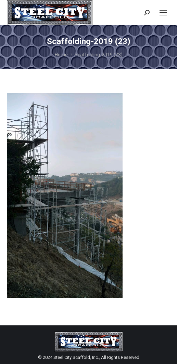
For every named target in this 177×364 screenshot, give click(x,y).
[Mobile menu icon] (163, 12)
